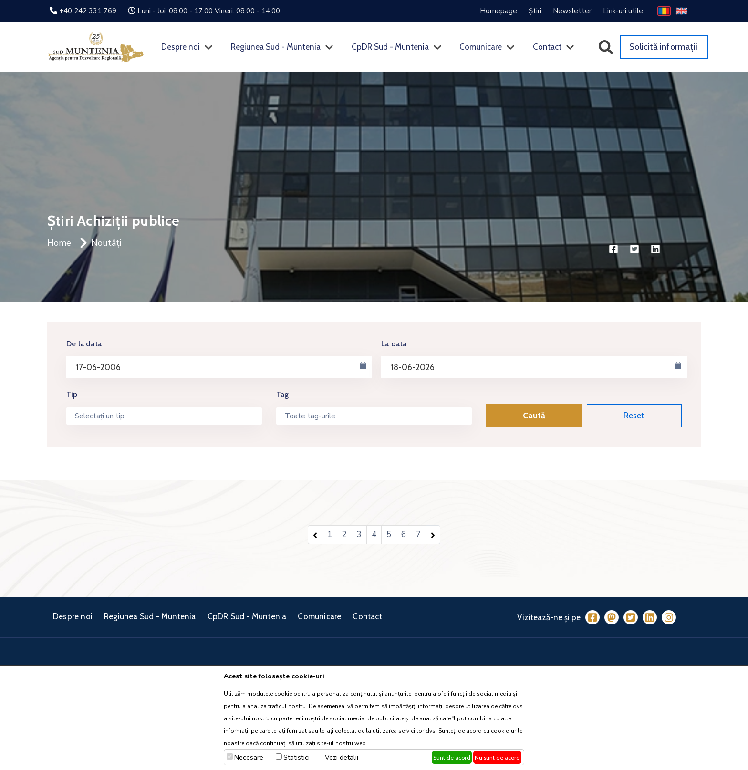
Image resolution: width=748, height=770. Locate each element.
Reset (633, 415)
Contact (547, 47)
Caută (534, 415)
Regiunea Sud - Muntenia (276, 47)
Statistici (296, 757)
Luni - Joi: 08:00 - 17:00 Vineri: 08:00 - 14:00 (208, 11)
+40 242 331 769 (87, 11)
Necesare (248, 757)
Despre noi (180, 47)
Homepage (498, 11)
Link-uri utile (623, 11)
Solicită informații (663, 47)
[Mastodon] (611, 617)
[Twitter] (630, 617)
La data (393, 343)
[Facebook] (592, 617)
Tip (72, 394)
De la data (84, 343)
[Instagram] (669, 617)
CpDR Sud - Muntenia (390, 47)
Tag (282, 394)
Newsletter (572, 11)
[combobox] (164, 416)
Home (59, 243)
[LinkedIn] (649, 617)
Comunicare (480, 47)
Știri (535, 11)
